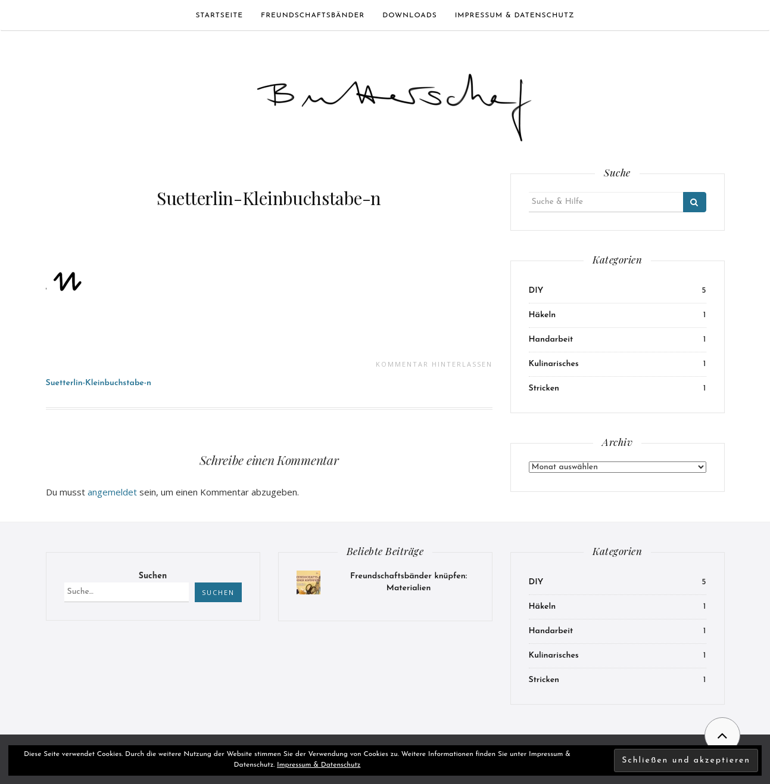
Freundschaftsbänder (312, 15)
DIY (536, 290)
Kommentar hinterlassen (434, 364)
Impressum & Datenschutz (515, 15)
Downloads (409, 15)
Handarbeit (551, 339)
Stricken (544, 388)
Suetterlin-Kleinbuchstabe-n (269, 198)
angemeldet (112, 492)
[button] (394, 102)
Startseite (219, 15)
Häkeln (542, 315)
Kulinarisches (554, 364)
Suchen (153, 576)
